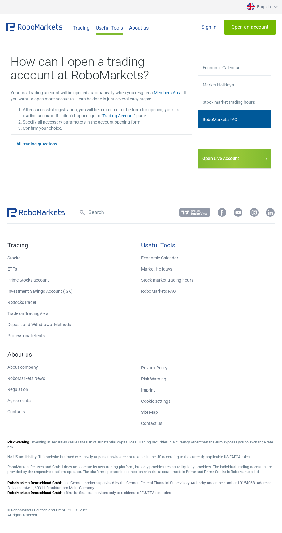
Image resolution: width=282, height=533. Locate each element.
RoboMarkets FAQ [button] (220, 119)
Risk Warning (153, 378)
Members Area (168, 92)
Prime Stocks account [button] (28, 280)
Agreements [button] (19, 400)
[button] (262, 7)
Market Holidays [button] (218, 84)
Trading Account (118, 115)
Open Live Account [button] (220, 158)
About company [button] (22, 367)
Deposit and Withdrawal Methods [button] (39, 324)
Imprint (148, 390)
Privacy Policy (154, 367)
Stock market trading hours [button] (229, 102)
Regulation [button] (17, 389)
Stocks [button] (13, 257)
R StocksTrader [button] (21, 302)
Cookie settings (155, 401)
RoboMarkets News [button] (26, 378)
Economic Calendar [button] (221, 67)
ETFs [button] (12, 268)
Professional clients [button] (26, 335)
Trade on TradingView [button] (28, 313)
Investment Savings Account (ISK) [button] (40, 291)
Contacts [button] (16, 411)
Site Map (149, 412)
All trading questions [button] (36, 143)
